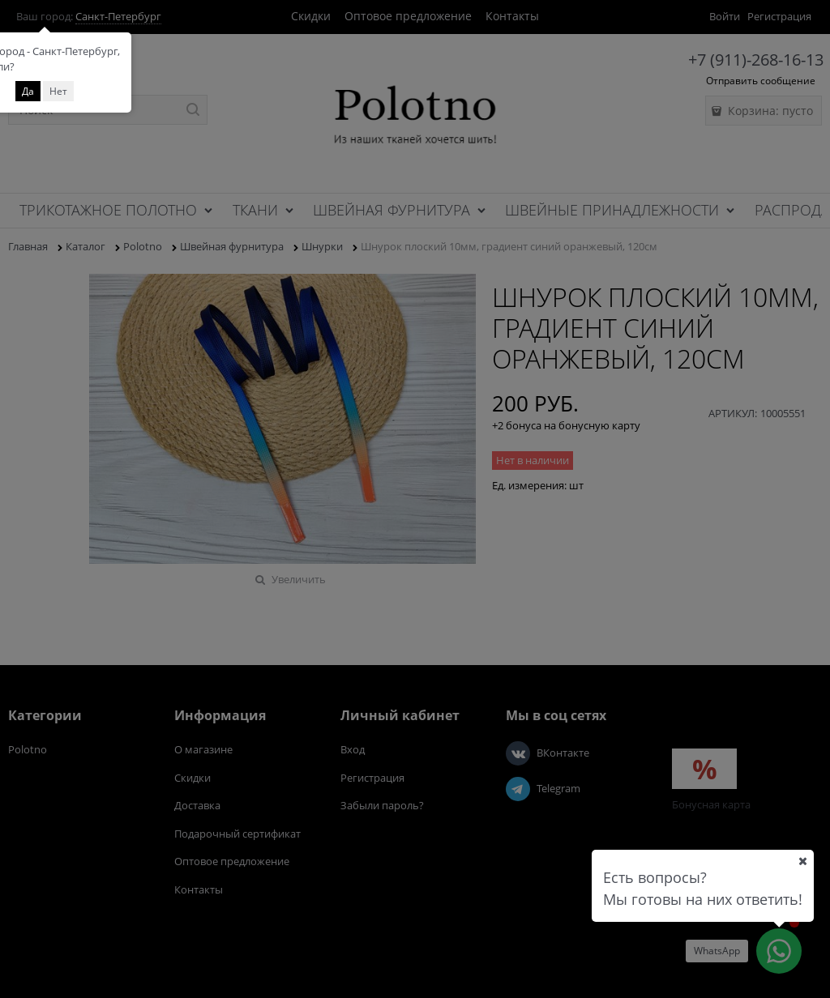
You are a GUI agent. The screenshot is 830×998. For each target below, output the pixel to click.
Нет (58, 91)
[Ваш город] (802, 861)
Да (28, 91)
